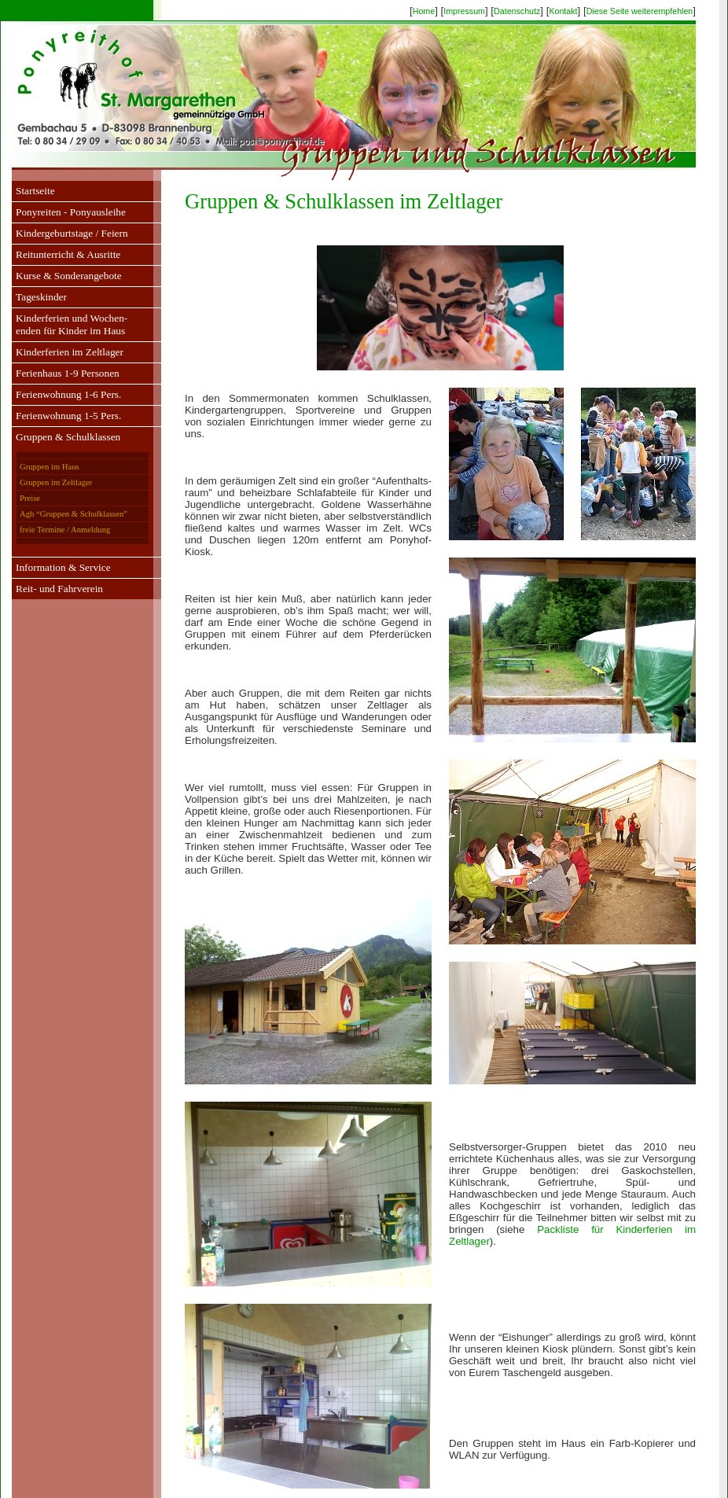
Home (424, 11)
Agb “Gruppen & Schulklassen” (73, 514)
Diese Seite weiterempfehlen (639, 11)
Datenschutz (517, 11)
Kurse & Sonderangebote (69, 276)
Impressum (464, 11)
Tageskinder (41, 297)
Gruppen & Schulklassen (68, 437)
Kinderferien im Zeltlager (69, 352)
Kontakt (563, 11)
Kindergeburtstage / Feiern (72, 233)
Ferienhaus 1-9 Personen (67, 373)
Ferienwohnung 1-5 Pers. (68, 415)
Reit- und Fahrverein (59, 588)
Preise (30, 498)
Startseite (35, 191)
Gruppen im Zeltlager (56, 482)
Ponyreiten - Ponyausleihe (71, 212)
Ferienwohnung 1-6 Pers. (68, 394)
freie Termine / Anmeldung (65, 529)
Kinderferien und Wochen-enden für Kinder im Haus (71, 324)
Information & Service (63, 567)
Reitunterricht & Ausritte (68, 254)
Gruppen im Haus (49, 466)
